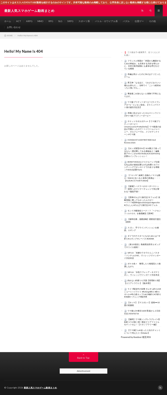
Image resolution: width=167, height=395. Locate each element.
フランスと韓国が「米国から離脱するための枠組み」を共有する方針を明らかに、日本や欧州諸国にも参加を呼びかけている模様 (142, 65)
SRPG (70, 21)
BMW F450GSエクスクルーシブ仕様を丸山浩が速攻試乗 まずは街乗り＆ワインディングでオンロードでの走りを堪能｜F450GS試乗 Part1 (142, 166)
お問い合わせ (14, 27)
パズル (126, 21)
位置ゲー (139, 21)
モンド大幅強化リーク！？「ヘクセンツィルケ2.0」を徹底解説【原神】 (142, 212)
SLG (60, 21)
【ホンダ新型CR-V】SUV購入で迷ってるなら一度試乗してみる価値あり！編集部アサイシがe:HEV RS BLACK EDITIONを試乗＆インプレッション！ (142, 152)
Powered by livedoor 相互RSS (136, 337)
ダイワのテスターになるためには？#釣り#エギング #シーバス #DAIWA (142, 237)
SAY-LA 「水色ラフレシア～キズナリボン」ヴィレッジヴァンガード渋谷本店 (141, 273)
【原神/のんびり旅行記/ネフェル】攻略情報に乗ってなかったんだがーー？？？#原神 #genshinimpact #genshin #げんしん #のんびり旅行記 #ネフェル (142, 201)
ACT (18, 21)
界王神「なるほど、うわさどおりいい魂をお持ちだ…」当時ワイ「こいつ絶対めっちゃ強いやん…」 (142, 85)
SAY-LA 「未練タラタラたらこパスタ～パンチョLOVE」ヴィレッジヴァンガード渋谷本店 (142, 255)
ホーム (7, 21)
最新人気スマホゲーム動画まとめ (40, 387)
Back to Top (83, 357)
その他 (152, 21)
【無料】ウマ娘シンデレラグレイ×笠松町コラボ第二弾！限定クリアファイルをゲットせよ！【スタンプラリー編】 (142, 322)
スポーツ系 (84, 21)
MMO (40, 21)
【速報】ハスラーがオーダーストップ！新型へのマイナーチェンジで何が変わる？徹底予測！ (141, 189)
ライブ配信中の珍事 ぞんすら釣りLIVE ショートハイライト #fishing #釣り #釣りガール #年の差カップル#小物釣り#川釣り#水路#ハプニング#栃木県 (142, 293)
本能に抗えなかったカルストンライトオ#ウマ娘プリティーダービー (142, 114)
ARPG (29, 21)
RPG (50, 21)
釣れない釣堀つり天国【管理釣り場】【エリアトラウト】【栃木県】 (142, 281)
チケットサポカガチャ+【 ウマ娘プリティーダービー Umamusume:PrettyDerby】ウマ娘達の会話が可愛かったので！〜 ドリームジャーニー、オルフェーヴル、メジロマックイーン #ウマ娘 (142, 127)
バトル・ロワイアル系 (106, 21)
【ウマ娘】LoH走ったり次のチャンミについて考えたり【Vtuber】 (142, 331)
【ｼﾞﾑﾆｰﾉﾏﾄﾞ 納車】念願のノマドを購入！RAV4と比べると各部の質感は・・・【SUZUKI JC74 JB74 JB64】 (142, 178)
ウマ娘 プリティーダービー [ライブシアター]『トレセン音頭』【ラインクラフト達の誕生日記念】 (142, 105)
